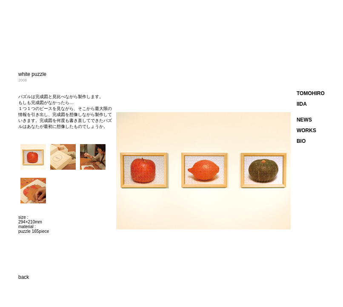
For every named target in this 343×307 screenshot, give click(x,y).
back (23, 277)
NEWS (304, 120)
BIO (301, 141)
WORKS (306, 130)
